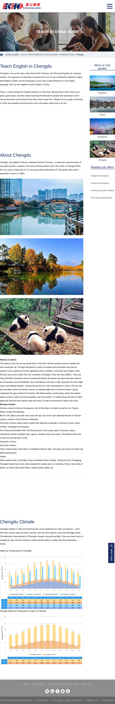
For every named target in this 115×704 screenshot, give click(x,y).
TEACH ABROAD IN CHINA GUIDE (42, 54)
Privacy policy (57, 700)
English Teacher (108, 700)
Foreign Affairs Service (74, 700)
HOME (27, 684)
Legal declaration (42, 700)
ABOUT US (86, 684)
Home (23, 54)
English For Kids (92, 700)
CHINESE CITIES (66, 54)
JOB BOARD (38, 684)
